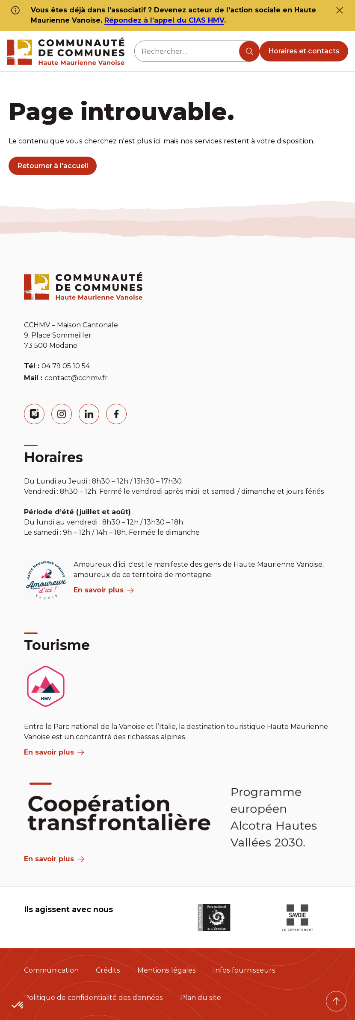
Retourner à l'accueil (52, 166)
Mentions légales (166, 970)
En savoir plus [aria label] (104, 590)
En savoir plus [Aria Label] (54, 859)
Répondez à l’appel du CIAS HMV (164, 20)
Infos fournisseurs (244, 970)
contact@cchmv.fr (76, 378)
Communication (51, 970)
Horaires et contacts (304, 51)
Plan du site (200, 998)
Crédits (108, 970)
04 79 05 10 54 (65, 366)
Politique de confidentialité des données (93, 998)
